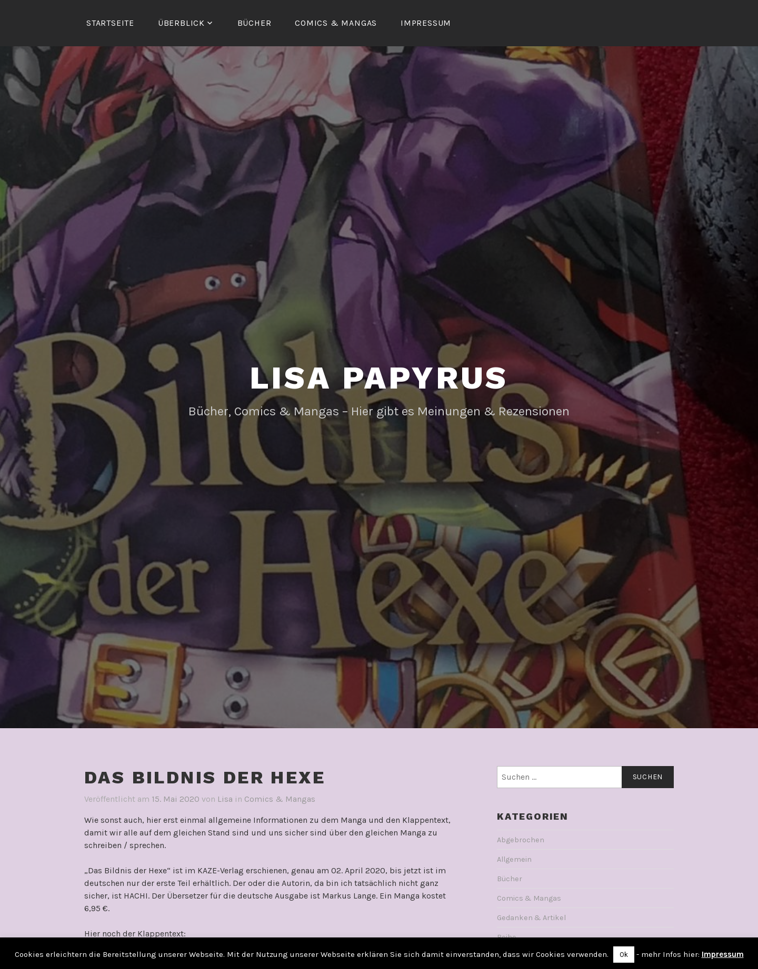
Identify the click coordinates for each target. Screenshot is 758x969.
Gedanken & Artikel (531, 917)
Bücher (254, 23)
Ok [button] (624, 954)
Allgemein (514, 859)
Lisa (225, 799)
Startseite (110, 23)
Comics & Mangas (336, 23)
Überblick (181, 23)
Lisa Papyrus (379, 377)
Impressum (426, 23)
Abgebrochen (520, 839)
